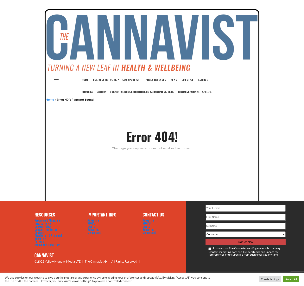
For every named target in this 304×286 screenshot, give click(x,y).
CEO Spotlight (131, 79)
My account (94, 232)
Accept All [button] (291, 279)
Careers (207, 91)
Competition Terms (46, 229)
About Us (87, 91)
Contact (39, 232)
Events (91, 226)
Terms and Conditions (47, 245)
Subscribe (93, 229)
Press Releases (156, 79)
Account (102, 91)
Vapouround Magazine (47, 220)
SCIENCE (203, 79)
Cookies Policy (43, 226)
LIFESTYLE (187, 79)
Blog (171, 91)
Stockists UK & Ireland (48, 235)
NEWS (174, 79)
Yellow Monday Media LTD (63, 261)
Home (85, 79)
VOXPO (91, 223)
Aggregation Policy (139, 91)
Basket (159, 91)
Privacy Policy (43, 223)
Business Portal (188, 91)
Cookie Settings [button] (270, 279)
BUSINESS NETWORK (105, 79)
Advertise (118, 91)
